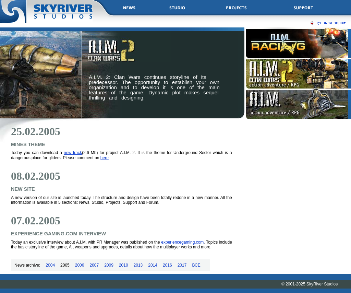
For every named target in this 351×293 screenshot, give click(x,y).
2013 (138, 265)
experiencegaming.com (182, 242)
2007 (94, 265)
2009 (108, 265)
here (104, 157)
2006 (79, 265)
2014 (152, 265)
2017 (182, 265)
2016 (167, 265)
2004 (50, 265)
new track (73, 152)
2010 (123, 265)
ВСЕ (196, 265)
